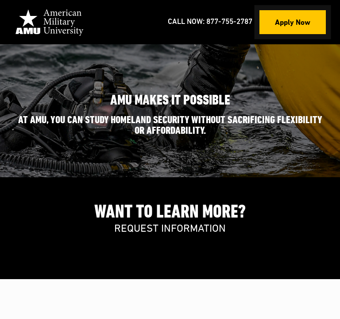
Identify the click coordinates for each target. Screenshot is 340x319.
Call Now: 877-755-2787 (210, 22)
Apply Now (292, 22)
